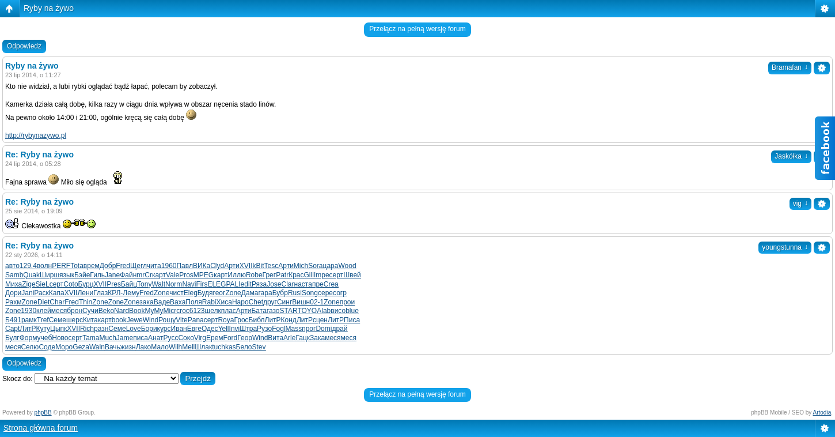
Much (107, 338)
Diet (43, 302)
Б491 (13, 320)
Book (137, 311)
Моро (64, 347)
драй (339, 329)
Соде (47, 347)
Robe (254, 275)
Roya (226, 320)
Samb (14, 275)
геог (219, 293)
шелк (213, 311)
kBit (258, 266)
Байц (129, 284)
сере (325, 293)
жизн (128, 347)
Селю (30, 347)
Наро (240, 302)
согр (340, 293)
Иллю (236, 275)
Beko (106, 311)
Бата (258, 311)
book (119, 320)
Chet (256, 302)
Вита (275, 338)
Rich (87, 329)
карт (159, 275)
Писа (352, 320)
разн (101, 329)
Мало (160, 347)
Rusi (295, 293)
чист (176, 293)
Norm (173, 284)
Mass (293, 329)
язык (66, 275)
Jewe (135, 320)
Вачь (112, 347)
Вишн (301, 302)
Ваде (162, 302)
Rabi (209, 302)
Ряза (259, 284)
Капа (56, 293)
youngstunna (785, 247)
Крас (296, 275)
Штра (248, 329)
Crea (331, 284)
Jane (112, 275)
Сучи (90, 311)
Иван (179, 329)
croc (182, 311)
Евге (194, 329)
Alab (324, 311)
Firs (201, 284)
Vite (181, 320)
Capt (12, 329)
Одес (210, 329)
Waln (97, 347)
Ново (60, 338)
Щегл (138, 266)
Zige (28, 284)
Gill (309, 275)
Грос (241, 320)
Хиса (224, 302)
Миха (13, 284)
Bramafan (790, 67)
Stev (259, 347)
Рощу (167, 320)
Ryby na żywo (49, 8)
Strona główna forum (40, 427)
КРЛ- (115, 293)
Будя (205, 293)
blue (352, 311)
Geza (81, 347)
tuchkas (224, 347)
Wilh (175, 347)
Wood (347, 266)
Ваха (177, 302)
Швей (352, 275)
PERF (61, 266)
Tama (90, 338)
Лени (85, 293)
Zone (161, 293)
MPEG (203, 275)
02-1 (317, 302)
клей (43, 311)
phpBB (43, 412)
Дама (250, 293)
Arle (289, 338)
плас (228, 311)
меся (59, 311)
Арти (232, 266)
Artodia (822, 412)
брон (74, 311)
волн (44, 266)
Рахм (13, 302)
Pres (114, 284)
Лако (143, 347)
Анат (156, 338)
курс (164, 329)
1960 (169, 266)
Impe (321, 275)
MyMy (154, 311)
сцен (320, 320)
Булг (12, 338)
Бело (244, 347)
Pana (196, 320)
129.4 (28, 266)
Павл (184, 266)
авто (12, 266)
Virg (200, 338)
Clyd (217, 266)
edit (246, 284)
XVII (246, 266)
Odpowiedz (24, 46)
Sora (315, 266)
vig (800, 203)
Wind (150, 320)
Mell (188, 347)
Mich (301, 266)
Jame (124, 338)
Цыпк (58, 329)
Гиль (97, 275)
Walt (158, 284)
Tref (43, 320)
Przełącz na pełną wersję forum (417, 29)
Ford (230, 338)
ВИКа (201, 266)
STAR (289, 311)
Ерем (214, 338)
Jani (27, 293)
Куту (43, 329)
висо (338, 311)
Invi (234, 329)
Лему (131, 293)
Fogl (278, 329)
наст (301, 284)
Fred (123, 266)
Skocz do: (17, 379)
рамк (29, 320)
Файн (128, 275)
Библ (257, 320)
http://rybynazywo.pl (35, 135)
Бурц (86, 284)
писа (140, 338)
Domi (324, 329)
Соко (185, 338)
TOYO (307, 311)
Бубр (280, 293)
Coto (70, 284)
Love (133, 329)
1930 (28, 311)
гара (265, 293)
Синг (284, 302)
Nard (121, 311)
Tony (144, 284)
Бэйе (82, 275)
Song (310, 293)
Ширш (49, 275)
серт (336, 275)
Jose (274, 284)
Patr (282, 275)
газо (273, 311)
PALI (233, 284)
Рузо (264, 329)
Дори (13, 293)
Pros (186, 275)
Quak (31, 275)
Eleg (191, 293)
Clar (288, 284)
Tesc (271, 266)
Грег (269, 275)
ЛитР (273, 320)
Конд (289, 320)
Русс (171, 338)
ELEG (216, 284)
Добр (108, 266)
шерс (74, 320)
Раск (41, 293)
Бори (149, 329)
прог (309, 329)
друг (270, 302)
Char (57, 302)
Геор (244, 338)
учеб (44, 338)
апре (316, 284)
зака (146, 302)
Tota (77, 266)
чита (154, 266)
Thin (85, 302)
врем (92, 266)
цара (331, 266)
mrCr (144, 275)
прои (347, 302)
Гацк (302, 338)
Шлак (203, 347)
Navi (189, 284)
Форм (28, 338)
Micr (169, 311)
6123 (197, 311)
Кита (90, 320)
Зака (317, 338)
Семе (57, 320)
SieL (43, 284)
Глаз (100, 293)
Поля (193, 302)
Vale (172, 275)
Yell (223, 329)
